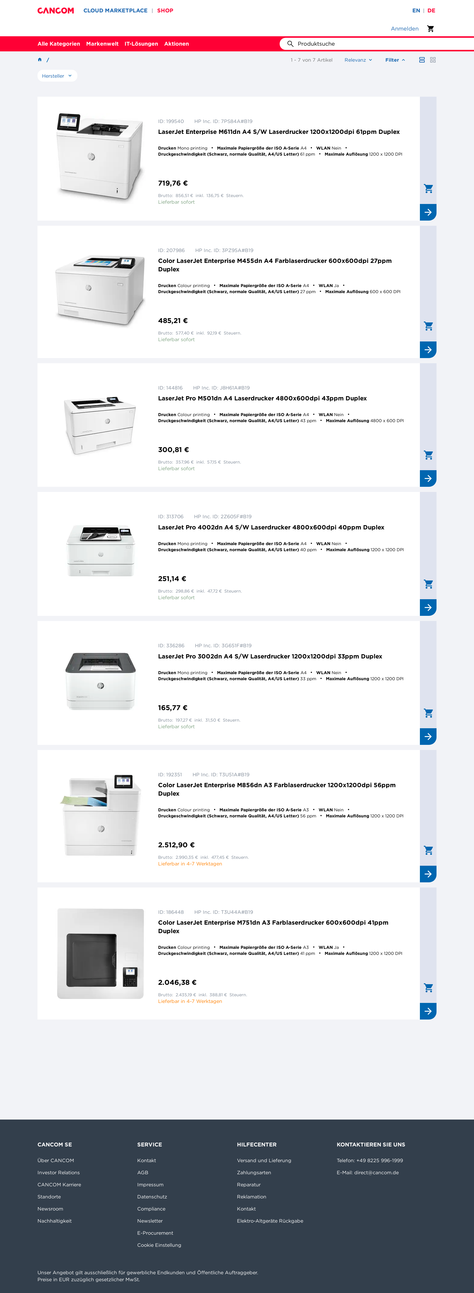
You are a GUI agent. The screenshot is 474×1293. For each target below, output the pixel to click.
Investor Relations (58, 1172)
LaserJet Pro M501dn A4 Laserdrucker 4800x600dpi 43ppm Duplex (262, 398)
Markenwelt (102, 43)
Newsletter (150, 1221)
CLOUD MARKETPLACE (115, 10)
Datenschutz (152, 1197)
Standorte (49, 1197)
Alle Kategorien (58, 43)
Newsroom (50, 1209)
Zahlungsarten (254, 1172)
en (416, 10)
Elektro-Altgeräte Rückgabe (270, 1221)
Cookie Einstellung (159, 1245)
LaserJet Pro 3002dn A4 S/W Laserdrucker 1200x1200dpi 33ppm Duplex (270, 656)
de (431, 10)
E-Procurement (155, 1233)
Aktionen (176, 43)
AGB (142, 1172)
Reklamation (251, 1197)
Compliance (151, 1209)
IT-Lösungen (141, 43)
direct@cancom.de (376, 1172)
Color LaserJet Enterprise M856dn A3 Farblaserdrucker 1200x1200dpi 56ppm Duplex (277, 789)
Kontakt (146, 1160)
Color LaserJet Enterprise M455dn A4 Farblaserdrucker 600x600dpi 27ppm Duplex (275, 265)
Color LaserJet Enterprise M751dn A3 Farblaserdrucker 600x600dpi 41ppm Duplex (273, 927)
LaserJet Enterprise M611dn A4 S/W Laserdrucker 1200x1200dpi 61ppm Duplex (279, 131)
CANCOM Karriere (59, 1184)
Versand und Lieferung (264, 1160)
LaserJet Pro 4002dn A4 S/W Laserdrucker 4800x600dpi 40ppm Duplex (271, 527)
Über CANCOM (55, 1160)
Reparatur (249, 1184)
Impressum (150, 1184)
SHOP (165, 10)
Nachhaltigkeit (54, 1221)
